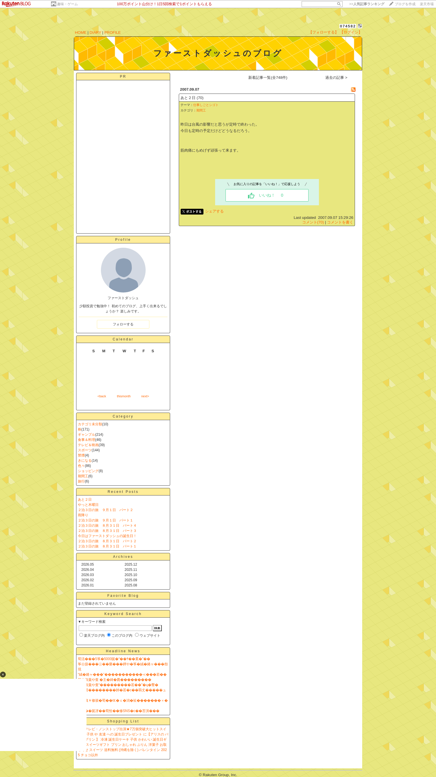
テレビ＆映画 (88, 445)
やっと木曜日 (88, 505)
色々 (81, 466)
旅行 (81, 481)
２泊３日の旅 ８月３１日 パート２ (107, 541)
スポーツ (85, 450)
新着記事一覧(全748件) (267, 77)
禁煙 (81, 455)
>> (366, 4)
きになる (85, 461)
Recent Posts (123, 492)
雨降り (83, 515)
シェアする (214, 211)
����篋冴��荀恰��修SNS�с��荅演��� (118, 711)
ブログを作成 (405, 4)
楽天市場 (427, 4)
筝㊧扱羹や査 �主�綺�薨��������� (114, 680)
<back (101, 396)
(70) (200, 98)
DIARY (95, 32)
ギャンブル (86, 435)
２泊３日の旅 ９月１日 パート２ (105, 510)
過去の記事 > (336, 77)
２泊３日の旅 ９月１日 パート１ (105, 520)
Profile (123, 240)
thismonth (124, 396)
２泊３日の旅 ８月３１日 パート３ (107, 531)
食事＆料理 (86, 440)
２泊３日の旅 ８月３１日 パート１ (107, 546)
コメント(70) (313, 222)
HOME (81, 32)
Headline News (123, 651)
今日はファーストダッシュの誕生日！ (107, 536)
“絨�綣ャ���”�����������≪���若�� (122, 674)
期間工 (83, 476)
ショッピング (88, 471)
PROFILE (112, 32)
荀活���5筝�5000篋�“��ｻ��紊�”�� (114, 659)
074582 (348, 26)
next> (145, 396)
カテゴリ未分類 (90, 424)
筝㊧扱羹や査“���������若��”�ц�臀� (118, 685)
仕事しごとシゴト (206, 105)
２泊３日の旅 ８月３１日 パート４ (107, 525)
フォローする (123, 324)
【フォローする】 (324, 32)
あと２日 (85, 499)
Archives (123, 557)
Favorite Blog (123, 596)
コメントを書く (340, 222)
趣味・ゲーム (67, 4)
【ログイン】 (351, 32)
